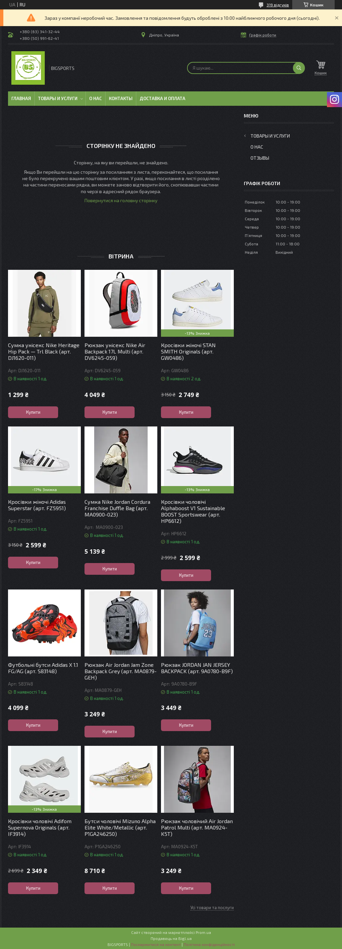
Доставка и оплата (162, 98)
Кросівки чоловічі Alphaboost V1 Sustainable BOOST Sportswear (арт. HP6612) (193, 511)
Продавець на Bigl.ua (171, 938)
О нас (95, 98)
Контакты (121, 98)
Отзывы (259, 158)
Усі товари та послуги (212, 907)
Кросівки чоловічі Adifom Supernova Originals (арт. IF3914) (39, 827)
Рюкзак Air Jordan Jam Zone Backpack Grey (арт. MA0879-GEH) (120, 671)
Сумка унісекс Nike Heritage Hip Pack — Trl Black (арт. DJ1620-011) (43, 351)
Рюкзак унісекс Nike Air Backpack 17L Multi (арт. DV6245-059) (114, 351)
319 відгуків (278, 4)
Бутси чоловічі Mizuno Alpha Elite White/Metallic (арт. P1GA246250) (120, 827)
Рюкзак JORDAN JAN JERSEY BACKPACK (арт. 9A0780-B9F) (197, 667)
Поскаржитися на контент (156, 944)
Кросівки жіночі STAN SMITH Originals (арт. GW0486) (188, 351)
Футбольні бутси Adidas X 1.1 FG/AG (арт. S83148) (43, 667)
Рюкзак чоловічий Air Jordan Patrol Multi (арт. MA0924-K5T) (197, 827)
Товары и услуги (57, 98)
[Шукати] (299, 68)
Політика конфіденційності (209, 944)
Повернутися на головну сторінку (120, 200)
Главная (21, 98)
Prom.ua (203, 932)
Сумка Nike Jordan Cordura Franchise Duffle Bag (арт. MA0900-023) (117, 508)
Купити (33, 412)
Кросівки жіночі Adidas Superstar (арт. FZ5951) (37, 504)
